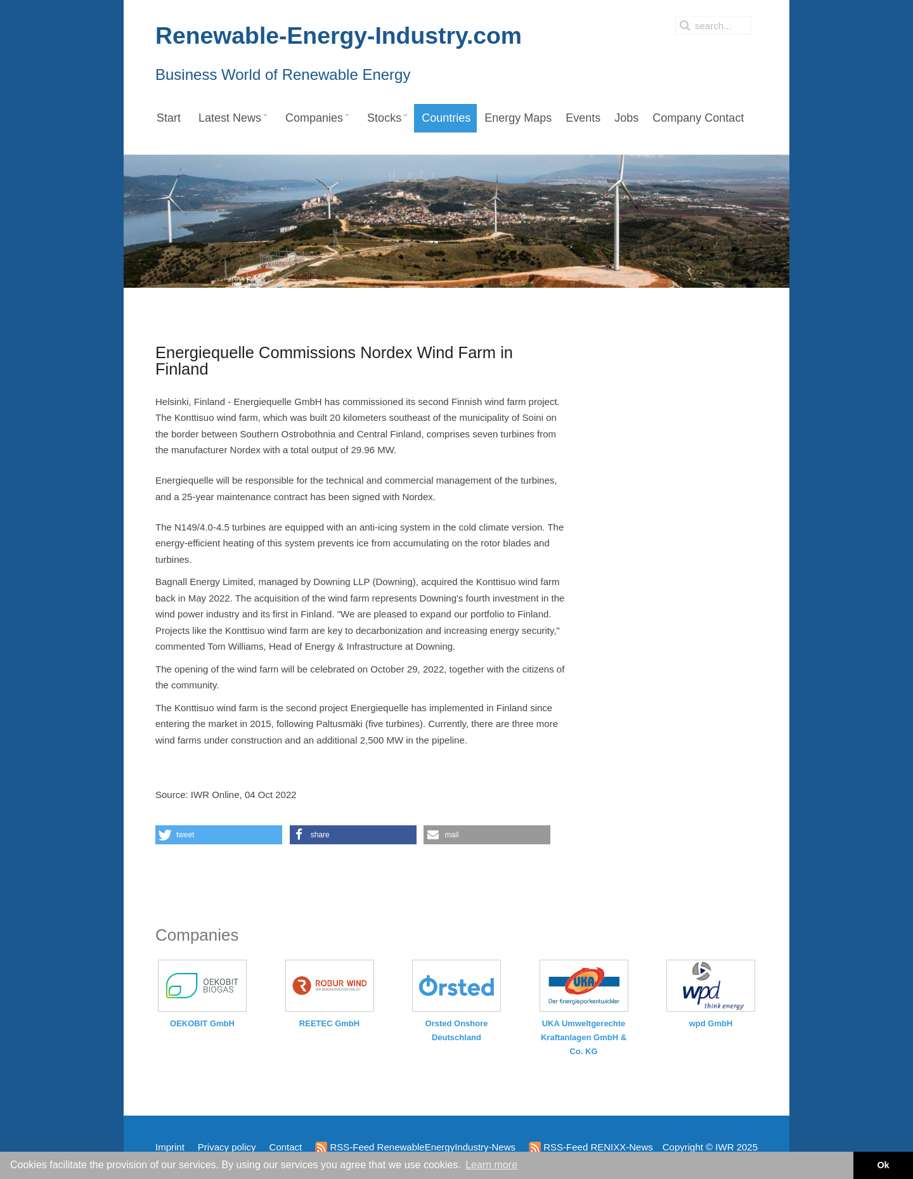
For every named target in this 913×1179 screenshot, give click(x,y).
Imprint (170, 1147)
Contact (285, 1147)
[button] (218, 834)
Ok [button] (883, 1165)
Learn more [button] (491, 1164)
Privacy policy (227, 1147)
